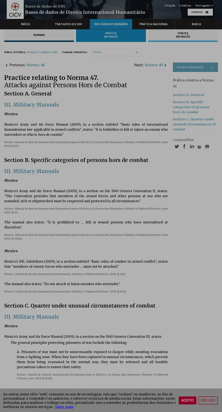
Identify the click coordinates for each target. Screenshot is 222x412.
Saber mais (64, 407)
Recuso (208, 400)
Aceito (187, 400)
